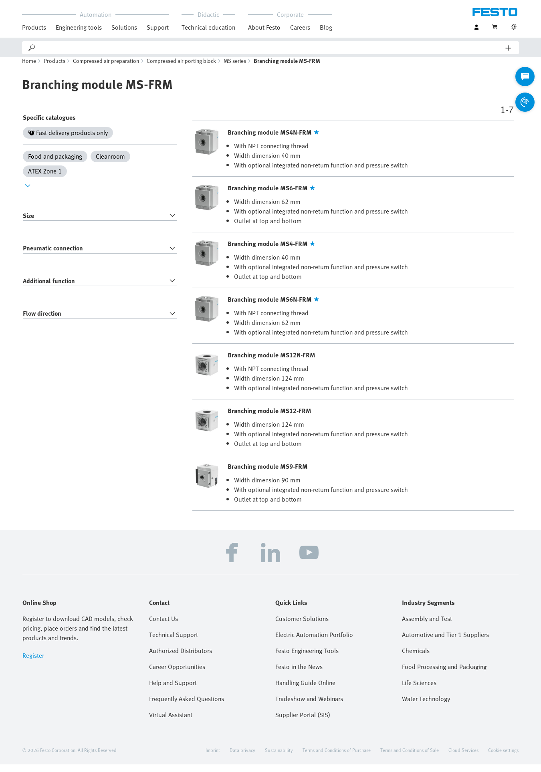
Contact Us (163, 626)
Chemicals (416, 658)
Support (158, 27)
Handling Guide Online (305, 690)
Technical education (208, 27)
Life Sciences (419, 690)
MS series (235, 68)
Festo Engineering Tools (307, 658)
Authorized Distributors (180, 658)
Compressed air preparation (106, 68)
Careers (300, 27)
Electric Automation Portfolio (314, 642)
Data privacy (242, 757)
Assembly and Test (427, 626)
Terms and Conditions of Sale (409, 757)
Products (34, 27)
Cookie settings (503, 757)
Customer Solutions (302, 626)
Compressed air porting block (181, 68)
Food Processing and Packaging (444, 674)
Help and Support (173, 690)
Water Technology (426, 706)
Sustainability (279, 757)
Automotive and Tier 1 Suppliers (445, 642)
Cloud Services (463, 757)
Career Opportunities (177, 674)
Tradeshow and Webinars (309, 706)
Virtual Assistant (170, 722)
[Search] (271, 47)
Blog (326, 27)
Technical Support (173, 642)
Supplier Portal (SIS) (302, 722)
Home (29, 68)
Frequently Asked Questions (186, 706)
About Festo (264, 27)
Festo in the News (299, 674)
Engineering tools (79, 27)
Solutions (124, 27)
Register (33, 663)
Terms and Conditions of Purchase (337, 757)
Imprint (213, 757)
